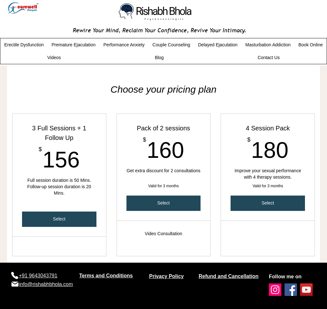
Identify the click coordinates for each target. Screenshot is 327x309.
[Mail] (15, 284)
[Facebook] (291, 289)
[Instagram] (275, 289)
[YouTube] (306, 289)
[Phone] (14, 275)
